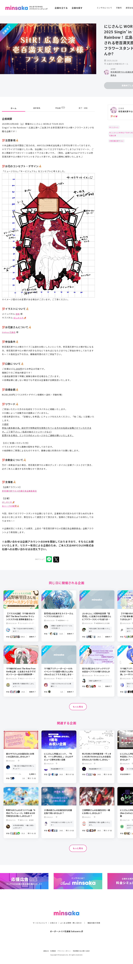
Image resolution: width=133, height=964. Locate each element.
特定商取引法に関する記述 (81, 951)
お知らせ (53, 917)
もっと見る (77, 703)
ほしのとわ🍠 (20, 314)
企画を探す (77, 7)
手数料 (119, 7)
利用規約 (53, 951)
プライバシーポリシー (64, 951)
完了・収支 (83, 105)
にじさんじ (114, 127)
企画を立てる (61, 7)
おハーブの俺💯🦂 (11, 502)
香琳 (18, 310)
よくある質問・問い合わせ (71, 917)
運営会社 (46, 951)
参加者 (60, 105)
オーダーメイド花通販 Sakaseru (66, 926)
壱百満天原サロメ (117, 141)
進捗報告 (37, 105)
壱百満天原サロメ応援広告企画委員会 (20, 487)
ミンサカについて (104, 7)
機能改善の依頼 (95, 917)
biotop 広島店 (9, 329)
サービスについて (38, 917)
